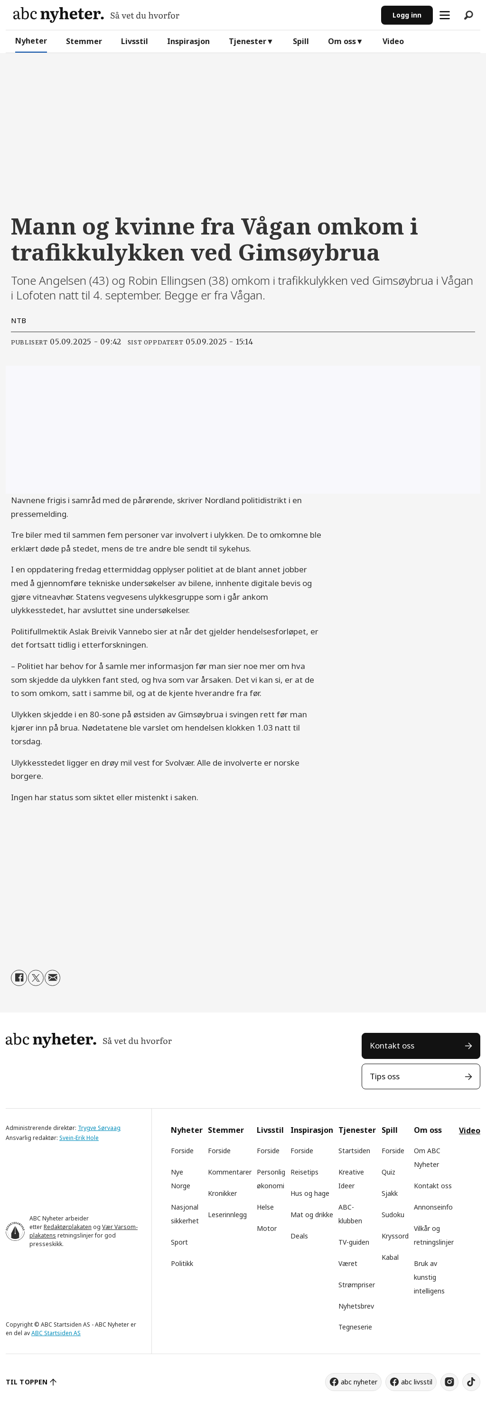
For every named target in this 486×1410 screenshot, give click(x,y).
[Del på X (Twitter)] (36, 977)
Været (347, 1263)
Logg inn (407, 14)
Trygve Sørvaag (99, 1128)
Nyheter (31, 41)
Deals (299, 1235)
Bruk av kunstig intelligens (429, 1277)
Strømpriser (356, 1284)
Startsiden (354, 1150)
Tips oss (385, 1076)
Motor (267, 1228)
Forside (182, 1150)
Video (393, 41)
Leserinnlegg (227, 1214)
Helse (265, 1206)
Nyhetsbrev (356, 1306)
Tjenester (247, 41)
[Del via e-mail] (52, 977)
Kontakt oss (392, 1045)
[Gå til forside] (96, 15)
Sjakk (390, 1193)
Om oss (342, 41)
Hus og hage (309, 1193)
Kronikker (222, 1193)
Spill (301, 41)
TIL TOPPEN (26, 1381)
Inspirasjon (188, 41)
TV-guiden (353, 1242)
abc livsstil (416, 1381)
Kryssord (395, 1235)
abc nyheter (359, 1381)
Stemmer (84, 41)
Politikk (182, 1263)
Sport (179, 1242)
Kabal (390, 1257)
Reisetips (304, 1171)
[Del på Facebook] (19, 977)
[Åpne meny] (444, 15)
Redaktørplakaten (68, 1227)
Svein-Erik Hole (79, 1138)
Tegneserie (355, 1326)
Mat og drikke (311, 1214)
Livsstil (134, 41)
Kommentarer (230, 1171)
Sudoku (393, 1214)
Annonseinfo (433, 1206)
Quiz (388, 1171)
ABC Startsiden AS (56, 1333)
